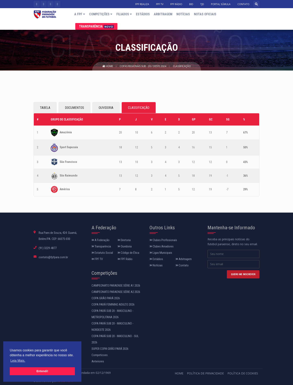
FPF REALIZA (142, 4)
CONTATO (243, 4)
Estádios (143, 14)
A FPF (79, 14)
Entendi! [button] (42, 371)
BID (191, 4)
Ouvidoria (125, 246)
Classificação (182, 66)
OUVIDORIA (106, 108)
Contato (182, 265)
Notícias (183, 14)
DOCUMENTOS (74, 108)
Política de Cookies (242, 373)
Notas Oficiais (205, 14)
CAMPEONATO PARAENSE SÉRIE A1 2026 (116, 285)
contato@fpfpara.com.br (53, 257)
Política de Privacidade (205, 373)
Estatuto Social (102, 253)
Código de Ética (128, 253)
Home (108, 66)
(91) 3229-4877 (48, 248)
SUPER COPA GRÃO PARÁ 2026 (110, 349)
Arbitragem (163, 14)
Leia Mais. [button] (17, 360)
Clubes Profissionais (163, 240)
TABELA (45, 108)
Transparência (96, 26)
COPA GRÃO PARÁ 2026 (106, 298)
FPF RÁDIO (176, 4)
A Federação (100, 240)
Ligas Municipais (161, 253)
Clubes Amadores (162, 246)
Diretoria (124, 240)
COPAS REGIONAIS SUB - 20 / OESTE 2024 (143, 66)
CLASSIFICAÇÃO (138, 108)
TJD (202, 4)
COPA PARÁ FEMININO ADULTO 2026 (113, 304)
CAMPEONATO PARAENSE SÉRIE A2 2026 (116, 292)
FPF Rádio (125, 259)
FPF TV (159, 4)
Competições (100, 14)
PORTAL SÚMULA (221, 4)
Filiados (124, 14)
